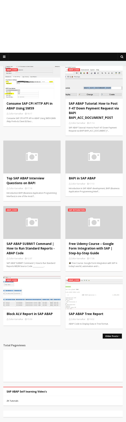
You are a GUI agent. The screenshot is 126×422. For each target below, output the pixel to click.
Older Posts (111, 336)
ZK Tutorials (12, 400)
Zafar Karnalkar (16, 113)
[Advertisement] (63, 26)
